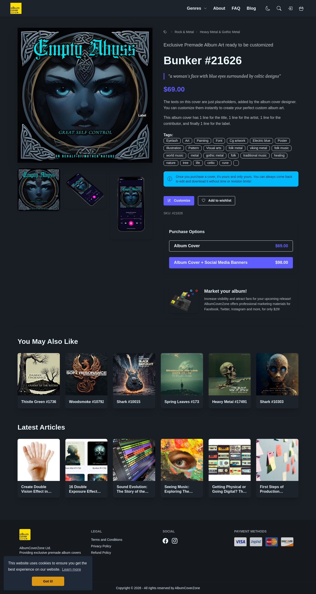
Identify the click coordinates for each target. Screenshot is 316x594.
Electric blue (261, 140)
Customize (178, 200)
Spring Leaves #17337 (183, 402)
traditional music (255, 155)
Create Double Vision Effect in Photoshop (34, 491)
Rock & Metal (184, 32)
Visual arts (213, 148)
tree (185, 163)
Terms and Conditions (106, 540)
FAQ (236, 8)
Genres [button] (197, 8)
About (219, 8)
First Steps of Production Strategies (271, 491)
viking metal (258, 148)
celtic (211, 163)
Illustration (173, 148)
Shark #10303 (271, 402)
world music (174, 155)
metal (195, 155)
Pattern (193, 148)
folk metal (236, 148)
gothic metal (214, 155)
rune (225, 163)
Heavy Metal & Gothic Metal (220, 32)
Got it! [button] (48, 581)
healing (279, 155)
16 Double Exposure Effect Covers (83, 491)
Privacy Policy (101, 546)
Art (187, 140)
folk (233, 155)
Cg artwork (237, 140)
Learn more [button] (71, 569)
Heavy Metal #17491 (229, 402)
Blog (251, 8)
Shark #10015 (128, 402)
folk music (281, 148)
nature (171, 163)
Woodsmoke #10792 (86, 402)
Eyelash (172, 140)
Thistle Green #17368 (39, 402)
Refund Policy (101, 552)
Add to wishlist (216, 200)
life (198, 163)
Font (219, 140)
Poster (282, 140)
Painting (203, 140)
